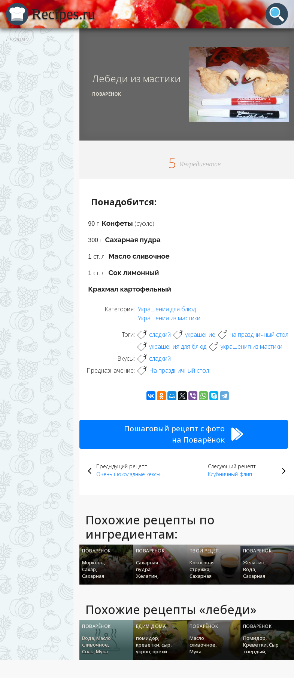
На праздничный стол (179, 370)
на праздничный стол (259, 334)
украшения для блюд (177, 346)
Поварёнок (106, 94)
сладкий (160, 334)
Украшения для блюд (167, 309)
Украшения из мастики (169, 318)
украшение (200, 334)
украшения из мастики (251, 346)
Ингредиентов (200, 164)
